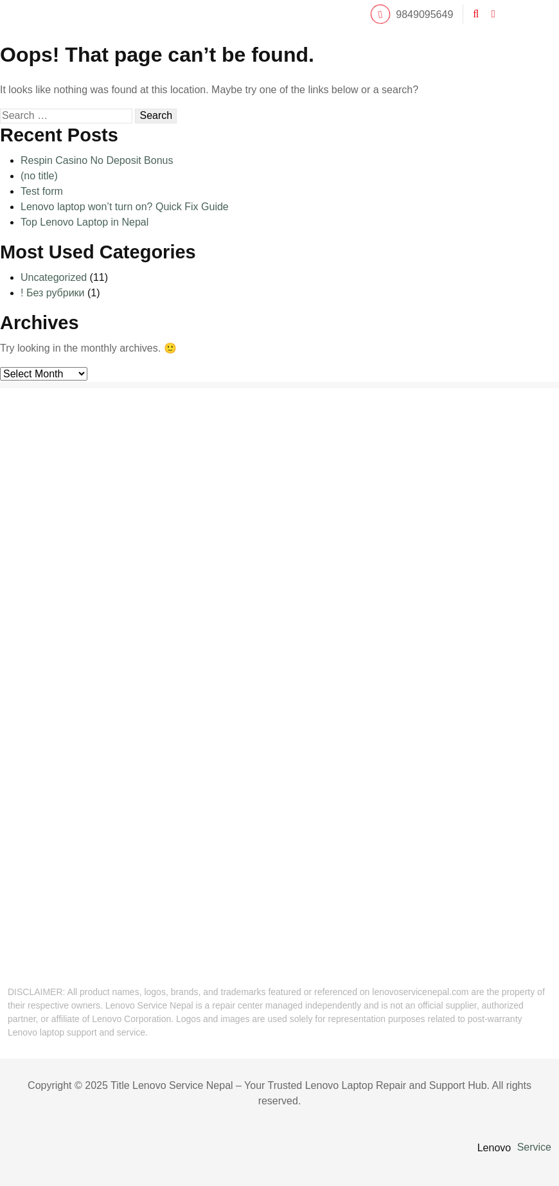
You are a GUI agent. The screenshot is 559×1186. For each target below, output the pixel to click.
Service (534, 1147)
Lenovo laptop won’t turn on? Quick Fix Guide (125, 206)
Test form (42, 191)
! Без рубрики (53, 292)
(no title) (39, 175)
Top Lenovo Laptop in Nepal (84, 222)
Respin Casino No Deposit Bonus (97, 160)
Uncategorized (54, 277)
